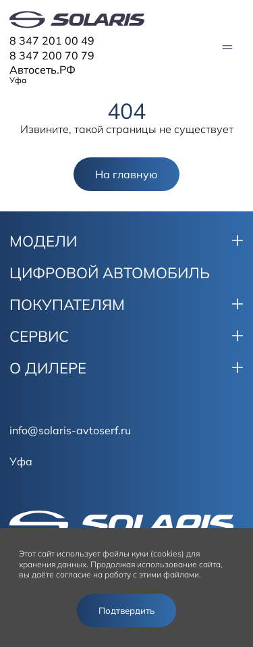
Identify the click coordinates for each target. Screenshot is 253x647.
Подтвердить (126, 610)
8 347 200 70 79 (51, 55)
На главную (126, 174)
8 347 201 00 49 (51, 40)
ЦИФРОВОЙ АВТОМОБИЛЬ (109, 272)
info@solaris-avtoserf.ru (70, 430)
